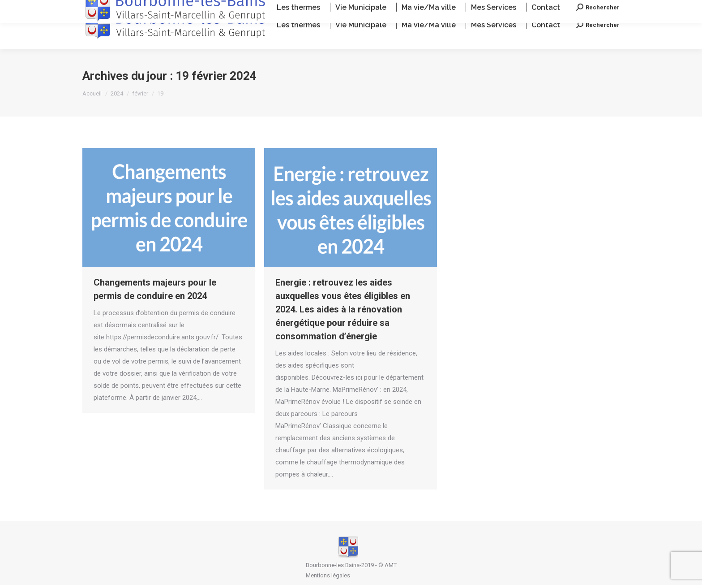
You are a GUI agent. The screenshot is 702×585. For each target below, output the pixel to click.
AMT (391, 565)
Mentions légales (328, 575)
